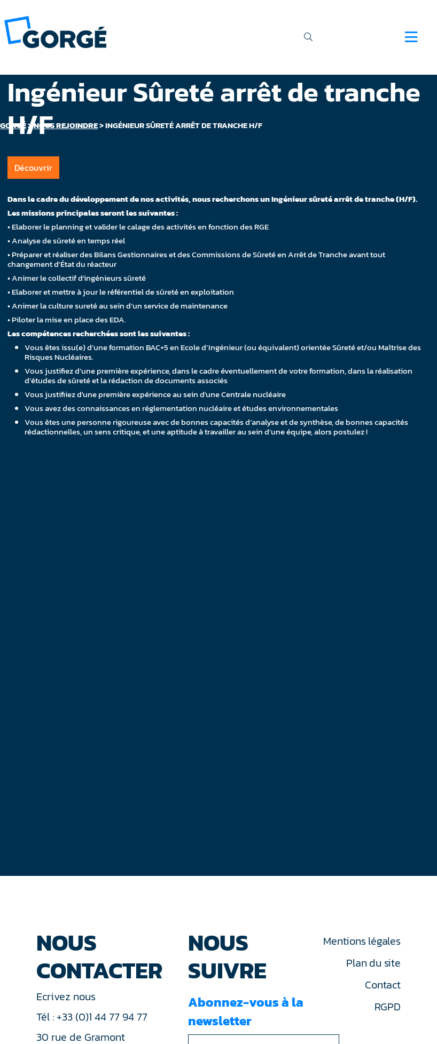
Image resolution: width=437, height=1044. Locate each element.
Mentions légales (361, 941)
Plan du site (373, 963)
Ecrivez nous (67, 996)
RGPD (387, 1007)
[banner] (55, 31)
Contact (382, 985)
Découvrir (33, 167)
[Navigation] (411, 37)
